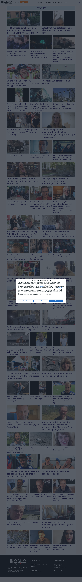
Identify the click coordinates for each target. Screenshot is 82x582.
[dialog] (41, 291)
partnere (41, 286)
